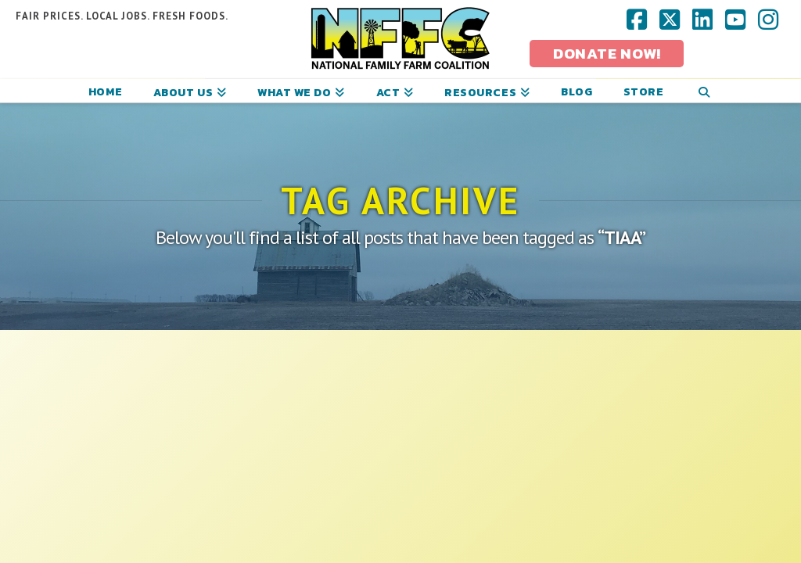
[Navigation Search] (703, 90)
